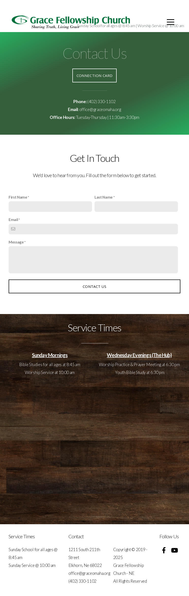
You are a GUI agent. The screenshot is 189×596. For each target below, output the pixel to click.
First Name (18, 197)
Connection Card (95, 75)
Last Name (103, 197)
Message (16, 242)
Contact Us (94, 286)
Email (13, 219)
